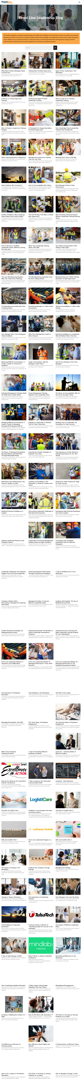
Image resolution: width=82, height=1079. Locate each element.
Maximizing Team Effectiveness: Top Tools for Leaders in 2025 (13, 483)
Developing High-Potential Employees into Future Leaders (68, 513)
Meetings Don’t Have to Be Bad (66, 158)
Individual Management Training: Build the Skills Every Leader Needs (13, 395)
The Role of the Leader (63, 694)
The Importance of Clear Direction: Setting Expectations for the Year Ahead (67, 455)
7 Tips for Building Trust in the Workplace (66, 574)
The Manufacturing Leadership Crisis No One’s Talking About (40, 279)
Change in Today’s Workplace (11, 898)
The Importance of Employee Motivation (10, 695)
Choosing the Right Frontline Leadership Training (38, 100)
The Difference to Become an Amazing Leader (11, 1046)
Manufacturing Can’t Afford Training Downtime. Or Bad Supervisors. (67, 279)
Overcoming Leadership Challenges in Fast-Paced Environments (41, 513)
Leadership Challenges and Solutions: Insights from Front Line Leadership (13, 574)
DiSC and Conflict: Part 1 (9, 841)
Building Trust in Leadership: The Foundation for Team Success (66, 424)
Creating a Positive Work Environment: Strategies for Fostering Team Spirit (13, 604)
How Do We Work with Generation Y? (41, 1016)
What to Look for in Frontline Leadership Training (65, 100)
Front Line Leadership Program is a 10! (40, 842)
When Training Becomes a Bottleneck (13, 158)
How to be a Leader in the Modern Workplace (12, 1075)
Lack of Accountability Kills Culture (40, 186)
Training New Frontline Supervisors (40, 72)
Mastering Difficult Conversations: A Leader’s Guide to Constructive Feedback (13, 365)
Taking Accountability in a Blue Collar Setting (68, 308)
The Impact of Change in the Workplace (10, 870)
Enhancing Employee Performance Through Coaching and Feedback (40, 574)
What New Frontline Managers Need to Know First (13, 73)
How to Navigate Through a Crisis (67, 1075)
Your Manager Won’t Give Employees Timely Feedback (13, 336)
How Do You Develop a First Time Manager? (66, 364)
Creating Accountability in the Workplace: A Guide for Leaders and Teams (40, 484)
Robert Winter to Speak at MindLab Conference (40, 958)
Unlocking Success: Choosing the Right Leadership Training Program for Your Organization (67, 633)
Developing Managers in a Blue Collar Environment (41, 308)
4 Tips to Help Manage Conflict (11, 957)
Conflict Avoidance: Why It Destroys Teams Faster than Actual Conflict (13, 217)
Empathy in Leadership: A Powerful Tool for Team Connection (40, 424)
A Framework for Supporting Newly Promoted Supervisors (40, 130)
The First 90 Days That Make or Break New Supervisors (41, 217)
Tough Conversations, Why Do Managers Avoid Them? (38, 364)
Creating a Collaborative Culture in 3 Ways (13, 1017)
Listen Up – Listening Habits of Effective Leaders (66, 753)
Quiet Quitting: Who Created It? (11, 186)
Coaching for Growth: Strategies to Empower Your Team (40, 454)
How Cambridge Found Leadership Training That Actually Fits (67, 130)
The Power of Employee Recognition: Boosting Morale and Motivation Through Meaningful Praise (13, 455)
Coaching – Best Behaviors (64, 782)
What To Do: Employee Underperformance (8, 753)
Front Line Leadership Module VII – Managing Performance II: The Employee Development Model (67, 664)
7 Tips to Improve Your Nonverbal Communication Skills (39, 783)
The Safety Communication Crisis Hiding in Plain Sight (66, 248)
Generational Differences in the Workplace (66, 958)
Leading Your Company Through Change (39, 870)
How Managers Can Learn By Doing (67, 898)
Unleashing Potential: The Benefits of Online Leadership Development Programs (41, 633)
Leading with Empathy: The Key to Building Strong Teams (67, 603)
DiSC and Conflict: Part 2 (64, 841)
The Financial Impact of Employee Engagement (66, 724)
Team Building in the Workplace (39, 694)
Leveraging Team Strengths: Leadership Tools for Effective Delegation (65, 543)
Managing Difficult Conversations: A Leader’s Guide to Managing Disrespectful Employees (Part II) (13, 425)
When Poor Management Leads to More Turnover (40, 336)
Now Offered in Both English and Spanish (39, 1046)
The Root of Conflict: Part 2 (64, 811)
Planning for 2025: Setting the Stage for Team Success (67, 483)
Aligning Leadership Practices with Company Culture (12, 542)
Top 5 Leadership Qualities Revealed (13, 986)
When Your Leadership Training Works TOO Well (39, 248)
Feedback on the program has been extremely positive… (40, 812)
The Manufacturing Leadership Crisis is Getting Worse (13, 308)
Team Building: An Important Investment (10, 927)
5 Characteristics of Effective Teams (67, 1045)
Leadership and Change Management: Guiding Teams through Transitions (41, 542)
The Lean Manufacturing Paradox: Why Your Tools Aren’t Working (12, 279)
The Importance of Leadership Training (38, 899)
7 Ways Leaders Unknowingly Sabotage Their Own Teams (38, 987)
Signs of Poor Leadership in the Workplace (66, 73)
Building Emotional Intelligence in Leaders (12, 513)
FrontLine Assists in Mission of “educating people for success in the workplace (41, 927)
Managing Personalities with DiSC (12, 723)
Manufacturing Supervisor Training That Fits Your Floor (40, 159)
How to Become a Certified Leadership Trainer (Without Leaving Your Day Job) (13, 248)
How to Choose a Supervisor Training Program (13, 130)
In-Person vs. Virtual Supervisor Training (11, 100)
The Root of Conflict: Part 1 (10, 811)
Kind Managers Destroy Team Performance (65, 187)
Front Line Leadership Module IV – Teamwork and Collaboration (12, 664)
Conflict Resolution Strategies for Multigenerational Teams (12, 633)
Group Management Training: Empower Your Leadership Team (39, 395)
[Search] (55, 49)
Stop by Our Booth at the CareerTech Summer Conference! (13, 783)
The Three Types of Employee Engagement (38, 724)
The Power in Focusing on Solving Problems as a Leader (67, 1017)
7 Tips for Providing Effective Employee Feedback (38, 753)
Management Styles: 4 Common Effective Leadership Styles (39, 603)
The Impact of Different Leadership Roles (67, 927)
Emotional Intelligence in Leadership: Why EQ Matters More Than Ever (67, 336)
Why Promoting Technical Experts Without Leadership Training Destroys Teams (68, 217)
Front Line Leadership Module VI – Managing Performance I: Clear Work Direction (40, 664)
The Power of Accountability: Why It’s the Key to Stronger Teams (68, 395)
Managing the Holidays (63, 869)
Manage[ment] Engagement (65, 986)
